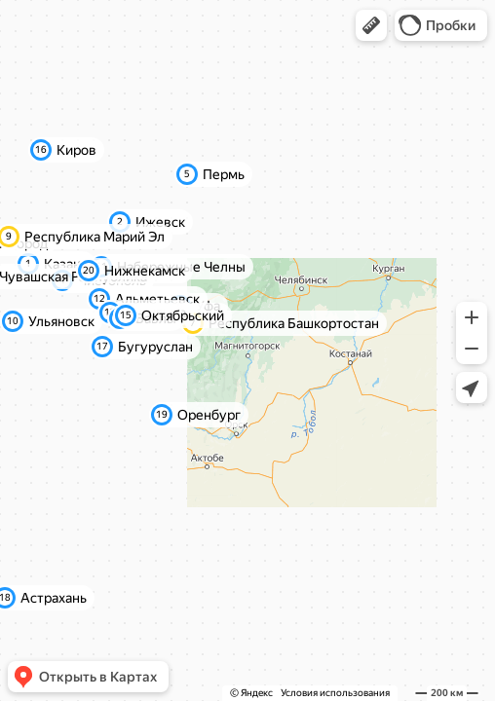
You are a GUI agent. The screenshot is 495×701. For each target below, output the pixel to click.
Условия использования (335, 692)
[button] (371, 25)
